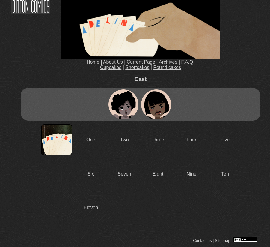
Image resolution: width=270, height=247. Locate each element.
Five (225, 139)
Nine (192, 173)
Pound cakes (167, 67)
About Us (113, 62)
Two (124, 139)
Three (158, 139)
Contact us (202, 240)
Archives (168, 62)
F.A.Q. (187, 62)
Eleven (91, 207)
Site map (222, 240)
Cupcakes (110, 67)
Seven (124, 173)
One (90, 139)
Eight (158, 173)
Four (192, 139)
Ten (225, 173)
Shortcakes (137, 67)
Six (91, 173)
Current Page (141, 62)
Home (93, 62)
